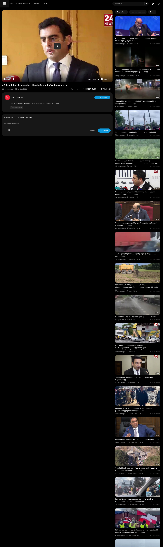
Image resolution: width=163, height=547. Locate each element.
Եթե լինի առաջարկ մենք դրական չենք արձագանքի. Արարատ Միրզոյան (141, 197)
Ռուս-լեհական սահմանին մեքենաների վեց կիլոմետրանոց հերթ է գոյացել (141, 497)
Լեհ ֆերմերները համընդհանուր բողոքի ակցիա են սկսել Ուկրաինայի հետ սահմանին (141, 471)
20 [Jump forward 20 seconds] (107, 79)
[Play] (36, 79)
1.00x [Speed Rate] (103, 79)
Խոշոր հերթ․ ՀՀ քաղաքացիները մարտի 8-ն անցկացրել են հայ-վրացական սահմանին (142, 443)
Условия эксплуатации (10, 72)
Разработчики (7, 80)
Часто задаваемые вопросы (12, 69)
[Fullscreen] (119, 79)
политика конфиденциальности (13, 74)
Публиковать (113, 130)
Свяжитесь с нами (14, 77)
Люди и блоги (40, 3)
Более (77, 3)
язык (15, 80)
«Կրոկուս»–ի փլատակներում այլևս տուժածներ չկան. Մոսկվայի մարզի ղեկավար (140, 361)
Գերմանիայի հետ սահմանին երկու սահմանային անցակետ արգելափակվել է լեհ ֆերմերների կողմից (142, 415)
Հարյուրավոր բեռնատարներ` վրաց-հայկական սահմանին (140, 224)
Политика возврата (9, 66)
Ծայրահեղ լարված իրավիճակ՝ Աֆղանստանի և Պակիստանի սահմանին (142, 89)
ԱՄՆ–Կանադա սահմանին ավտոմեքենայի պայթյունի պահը (139, 524)
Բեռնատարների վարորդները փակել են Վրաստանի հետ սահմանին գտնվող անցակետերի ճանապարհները (142, 63)
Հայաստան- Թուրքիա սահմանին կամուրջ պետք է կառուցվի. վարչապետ (142, 35)
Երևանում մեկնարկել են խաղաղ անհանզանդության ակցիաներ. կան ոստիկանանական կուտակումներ (140, 306)
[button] (158, 3)
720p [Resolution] (115, 79)
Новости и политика (56, 3)
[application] (77, 46)
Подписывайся (112, 97)
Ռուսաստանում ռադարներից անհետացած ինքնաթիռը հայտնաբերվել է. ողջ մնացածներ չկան (142, 144)
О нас (5, 77)
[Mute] (111, 79)
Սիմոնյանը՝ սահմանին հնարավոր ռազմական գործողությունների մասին (141, 171)
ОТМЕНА (101, 130)
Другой (68, 3)
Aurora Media (49, 97)
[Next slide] (157, 12)
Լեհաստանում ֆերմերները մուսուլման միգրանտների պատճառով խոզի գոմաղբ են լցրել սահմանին (142, 252)
